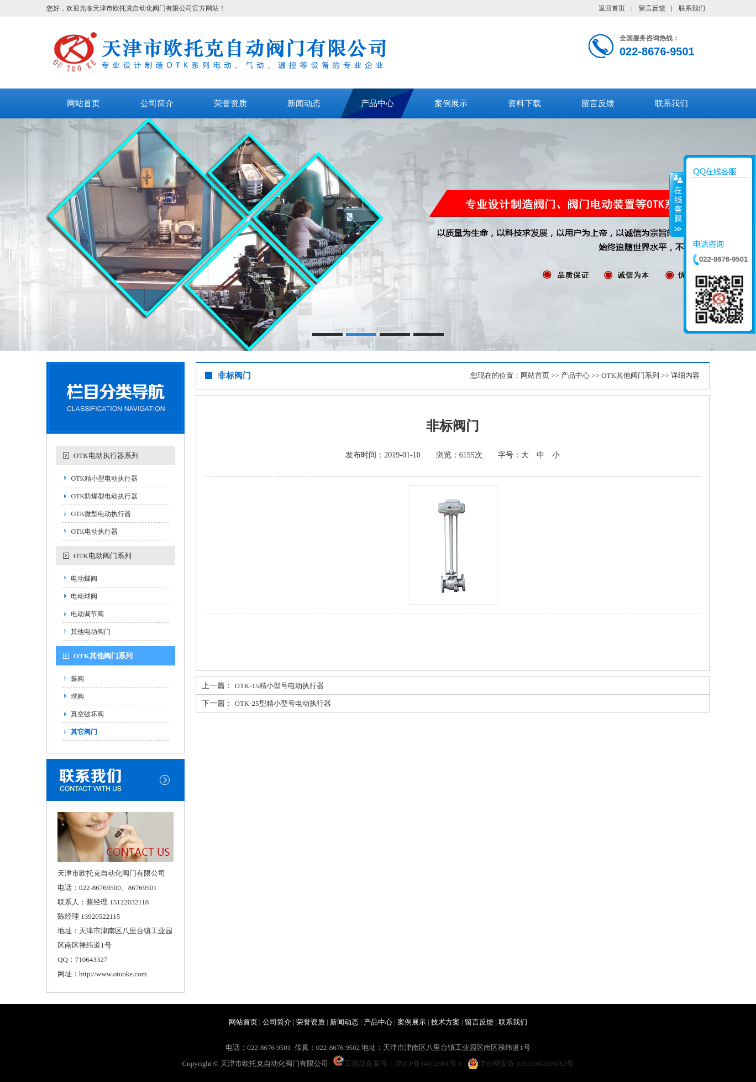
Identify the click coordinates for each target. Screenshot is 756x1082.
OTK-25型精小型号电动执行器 (283, 703)
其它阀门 (84, 732)
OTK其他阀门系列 (103, 656)
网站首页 (83, 103)
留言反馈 (652, 8)
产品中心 (377, 103)
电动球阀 (84, 596)
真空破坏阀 (87, 714)
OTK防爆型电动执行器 (104, 496)
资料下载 (524, 103)
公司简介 (157, 103)
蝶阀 (77, 679)
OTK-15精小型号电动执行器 (279, 686)
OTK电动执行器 (94, 531)
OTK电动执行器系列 (106, 455)
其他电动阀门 (91, 632)
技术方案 (445, 1022)
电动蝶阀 (84, 578)
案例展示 (451, 103)
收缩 (677, 204)
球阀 (77, 696)
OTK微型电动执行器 (101, 514)
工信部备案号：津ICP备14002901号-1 (397, 1063)
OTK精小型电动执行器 (104, 478)
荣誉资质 (230, 103)
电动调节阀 (87, 614)
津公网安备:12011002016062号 (521, 1063)
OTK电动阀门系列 (103, 556)
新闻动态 (304, 103)
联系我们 (692, 8)
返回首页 (612, 8)
